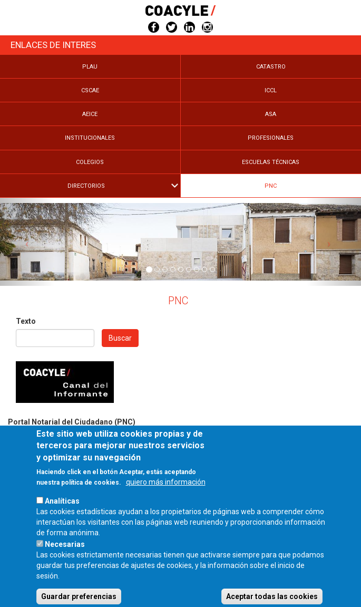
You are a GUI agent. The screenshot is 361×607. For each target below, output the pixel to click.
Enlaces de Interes (53, 45)
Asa (270, 114)
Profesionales (271, 137)
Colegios (90, 162)
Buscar (120, 338)
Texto (26, 321)
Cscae (90, 90)
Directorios (86, 185)
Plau (89, 66)
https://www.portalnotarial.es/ (58, 432)
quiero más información (166, 496)
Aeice (89, 114)
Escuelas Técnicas (270, 162)
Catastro (271, 66)
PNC (271, 185)
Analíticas (62, 515)
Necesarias (65, 558)
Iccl (271, 90)
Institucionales (90, 137)
